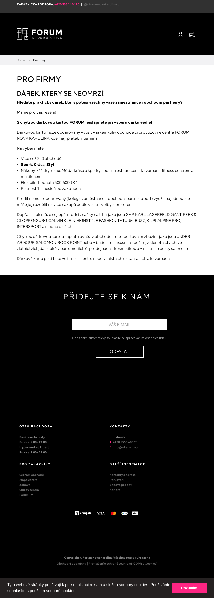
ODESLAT (120, 351)
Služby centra (29, 490)
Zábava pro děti (121, 485)
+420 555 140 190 (125, 442)
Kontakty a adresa (123, 475)
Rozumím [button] (189, 588)
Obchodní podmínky (71, 563)
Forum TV (26, 495)
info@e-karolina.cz (126, 447)
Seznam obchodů (31, 475)
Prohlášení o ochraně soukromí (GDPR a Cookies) (123, 563)
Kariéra (115, 490)
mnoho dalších (58, 227)
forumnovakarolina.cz (102, 4)
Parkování (117, 480)
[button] (78, 591)
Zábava (24, 485)
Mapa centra (28, 480)
